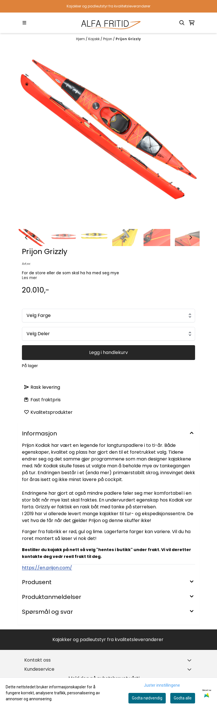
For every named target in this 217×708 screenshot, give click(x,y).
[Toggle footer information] (190, 660)
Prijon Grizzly (128, 38)
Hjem (81, 38)
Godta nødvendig (147, 698)
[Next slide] (190, 237)
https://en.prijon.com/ (47, 567)
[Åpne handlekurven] (192, 23)
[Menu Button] (24, 22)
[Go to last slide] (26, 237)
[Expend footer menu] (190, 669)
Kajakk (94, 38)
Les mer (29, 277)
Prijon (108, 38)
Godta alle (183, 698)
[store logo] (108, 23)
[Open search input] (182, 22)
